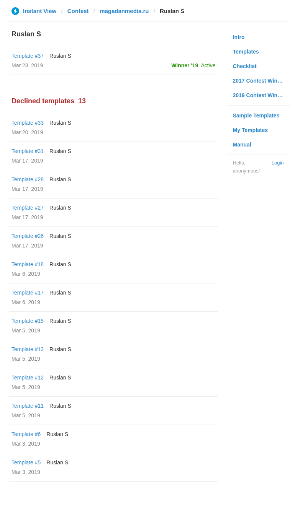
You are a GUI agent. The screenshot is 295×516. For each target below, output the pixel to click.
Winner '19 (184, 65)
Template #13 (27, 349)
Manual (242, 145)
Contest (78, 11)
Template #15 (27, 321)
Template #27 (27, 208)
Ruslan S (60, 56)
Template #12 (27, 377)
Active (208, 65)
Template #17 (27, 293)
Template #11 (27, 406)
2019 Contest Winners (261, 95)
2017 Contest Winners (261, 81)
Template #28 (27, 179)
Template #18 (27, 264)
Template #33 (27, 123)
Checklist (245, 66)
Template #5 (26, 462)
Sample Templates (256, 115)
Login (278, 163)
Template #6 (26, 434)
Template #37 (27, 56)
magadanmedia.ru (124, 11)
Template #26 (27, 236)
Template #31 (27, 151)
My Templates (250, 130)
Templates (246, 52)
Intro (239, 37)
